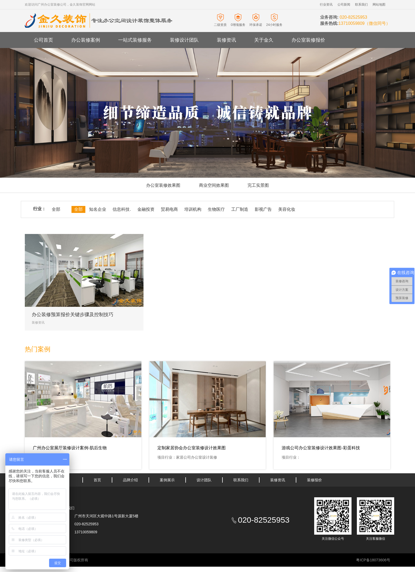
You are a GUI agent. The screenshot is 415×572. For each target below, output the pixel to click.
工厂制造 (239, 209)
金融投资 (145, 209)
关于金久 (263, 40)
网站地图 (379, 4)
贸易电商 (169, 209)
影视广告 (263, 209)
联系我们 (361, 4)
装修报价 (314, 480)
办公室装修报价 (308, 40)
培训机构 (192, 209)
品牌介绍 (130, 480)
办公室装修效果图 (163, 185)
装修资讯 (226, 40)
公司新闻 (343, 4)
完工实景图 (258, 185)
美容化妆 (286, 209)
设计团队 (204, 480)
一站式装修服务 (135, 40)
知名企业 (97, 209)
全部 (56, 209)
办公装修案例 (85, 40)
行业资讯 (326, 4)
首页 (97, 480)
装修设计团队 (184, 40)
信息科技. (122, 209)
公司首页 (43, 40)
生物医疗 (216, 209)
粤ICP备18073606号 (373, 560)
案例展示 (167, 480)
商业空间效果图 (214, 185)
